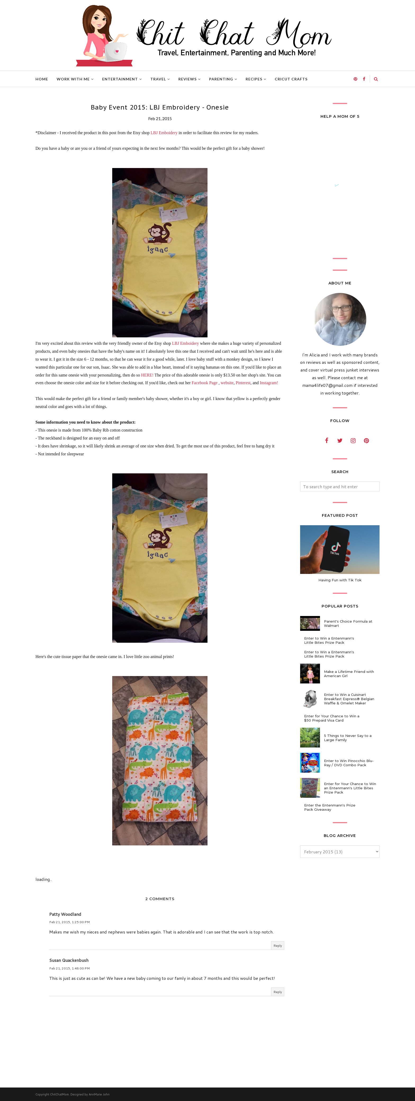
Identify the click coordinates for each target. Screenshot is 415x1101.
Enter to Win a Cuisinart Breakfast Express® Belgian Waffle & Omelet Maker (349, 698)
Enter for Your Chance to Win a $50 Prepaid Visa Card (331, 718)
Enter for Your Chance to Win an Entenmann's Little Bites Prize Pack (350, 788)
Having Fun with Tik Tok (340, 580)
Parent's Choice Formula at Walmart (348, 623)
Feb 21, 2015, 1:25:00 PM (69, 922)
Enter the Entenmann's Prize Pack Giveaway (329, 807)
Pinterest (243, 382)
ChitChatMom (59, 1094)
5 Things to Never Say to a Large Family (348, 737)
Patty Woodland (65, 914)
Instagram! (269, 382)
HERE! (147, 375)
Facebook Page (204, 382)
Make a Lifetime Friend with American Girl (349, 673)
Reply (277, 945)
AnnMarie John (99, 1094)
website (227, 382)
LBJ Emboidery (164, 132)
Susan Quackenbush (68, 960)
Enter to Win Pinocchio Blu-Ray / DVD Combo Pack (349, 763)
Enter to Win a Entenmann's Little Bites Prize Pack (329, 640)
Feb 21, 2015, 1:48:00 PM (69, 968)
